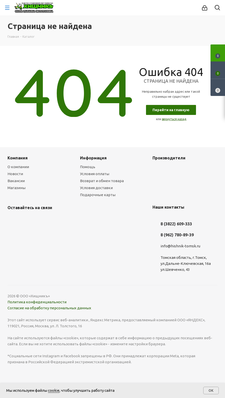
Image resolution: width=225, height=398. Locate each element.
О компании (18, 167)
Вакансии (16, 181)
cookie (54, 390)
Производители (169, 158)
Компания (18, 158)
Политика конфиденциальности (37, 302)
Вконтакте (13, 219)
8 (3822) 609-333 (176, 224)
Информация (93, 158)
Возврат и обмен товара (102, 181)
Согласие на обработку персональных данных (49, 308)
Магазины (17, 188)
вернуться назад (174, 119)
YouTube (25, 219)
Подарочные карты (98, 195)
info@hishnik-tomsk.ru (180, 246)
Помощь (87, 167)
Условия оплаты (94, 174)
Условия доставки (96, 188)
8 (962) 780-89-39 (177, 235)
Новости (15, 174)
